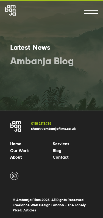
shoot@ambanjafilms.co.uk (53, 128)
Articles (29, 210)
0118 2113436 (41, 123)
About (16, 157)
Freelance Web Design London (38, 205)
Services (61, 143)
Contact (61, 157)
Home (15, 143)
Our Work (19, 150)
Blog (57, 150)
